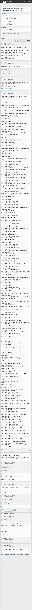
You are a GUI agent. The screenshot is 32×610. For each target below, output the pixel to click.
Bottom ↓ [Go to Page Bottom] (17, 40)
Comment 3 (6, 93)
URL (8, 35)
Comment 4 (6, 435)
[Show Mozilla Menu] (4, 2)
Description (6, 44)
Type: (7, 21)
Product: (6, 15)
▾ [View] (25, 5)
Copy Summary (21, 5)
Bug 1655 (8, 8)
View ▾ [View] (29, 5)
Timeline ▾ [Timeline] (28, 40)
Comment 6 (6, 468)
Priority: (6, 23)
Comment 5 (6, 455)
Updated (6, 71)
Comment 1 (6, 63)
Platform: (6, 18)
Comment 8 (6, 504)
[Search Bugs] (24, 2)
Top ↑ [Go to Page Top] (3, 546)
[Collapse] (30, 44)
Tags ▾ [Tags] (22, 40)
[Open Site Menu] (2, 2)
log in (7, 538)
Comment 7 (6, 487)
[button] (28, 2)
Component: (5, 17)
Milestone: (6, 31)
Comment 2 (6, 79)
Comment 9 (6, 530)
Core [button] (10, 15)
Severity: (6, 24)
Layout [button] (10, 17)
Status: (6, 29)
